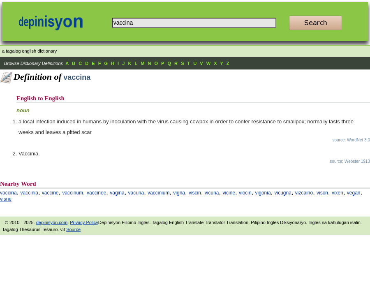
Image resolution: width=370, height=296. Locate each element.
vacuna (136, 193)
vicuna (212, 193)
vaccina (8, 193)
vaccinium (158, 193)
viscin (195, 193)
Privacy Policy (84, 222)
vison (322, 193)
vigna (179, 193)
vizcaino (304, 193)
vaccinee (96, 193)
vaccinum (72, 193)
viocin (245, 193)
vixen (337, 193)
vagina (117, 193)
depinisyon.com (51, 222)
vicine (228, 193)
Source (73, 229)
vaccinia (29, 193)
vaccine (50, 193)
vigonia (263, 193)
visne (6, 199)
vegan (354, 193)
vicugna (283, 193)
